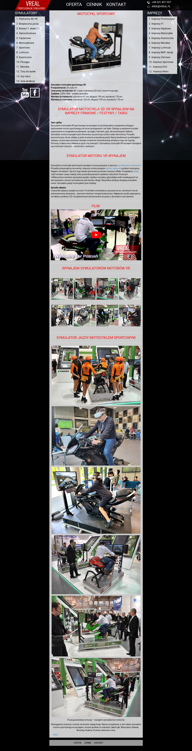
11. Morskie (22, 66)
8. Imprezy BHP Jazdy (161, 52)
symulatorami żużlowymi (129, 165)
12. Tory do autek (26, 71)
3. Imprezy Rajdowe (160, 28)
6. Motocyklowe (25, 42)
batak (135, 171)
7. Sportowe (23, 47)
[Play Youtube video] (96, 234)
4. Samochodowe (26, 33)
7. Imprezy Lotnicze (160, 47)
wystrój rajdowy (112, 168)
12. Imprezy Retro (159, 71)
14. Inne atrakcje (25, 81)
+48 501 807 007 (161, 2)
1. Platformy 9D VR (27, 18)
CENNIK (94, 4)
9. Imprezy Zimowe (159, 57)
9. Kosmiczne (23, 57)
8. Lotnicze (22, 52)
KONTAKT (116, 4)
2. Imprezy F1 (156, 23)
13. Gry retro (23, 76)
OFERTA (74, 4)
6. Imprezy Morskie (159, 42)
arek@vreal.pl (161, 6)
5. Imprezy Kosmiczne (161, 38)
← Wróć (54, 735)
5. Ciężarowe (23, 38)
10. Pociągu (23, 61)
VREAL (101, 749)
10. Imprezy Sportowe (161, 61)
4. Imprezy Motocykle (161, 33)
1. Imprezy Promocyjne (162, 18)
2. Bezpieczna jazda (27, 23)
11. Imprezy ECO (158, 66)
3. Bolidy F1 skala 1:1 (28, 28)
